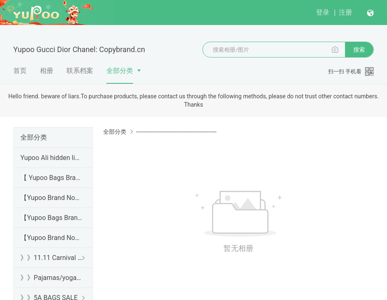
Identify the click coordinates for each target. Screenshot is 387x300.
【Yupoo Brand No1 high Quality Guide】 (51, 198)
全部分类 (119, 71)
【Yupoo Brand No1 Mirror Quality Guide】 (51, 238)
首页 (20, 71)
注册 (345, 12)
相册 (46, 71)
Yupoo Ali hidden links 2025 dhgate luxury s (51, 158)
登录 (322, 12)
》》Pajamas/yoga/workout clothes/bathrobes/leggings (51, 278)
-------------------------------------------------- (176, 131)
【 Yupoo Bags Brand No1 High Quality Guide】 (51, 178)
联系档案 (80, 71)
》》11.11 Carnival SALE (51, 258)
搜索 (359, 49)
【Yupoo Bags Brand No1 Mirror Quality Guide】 (51, 218)
